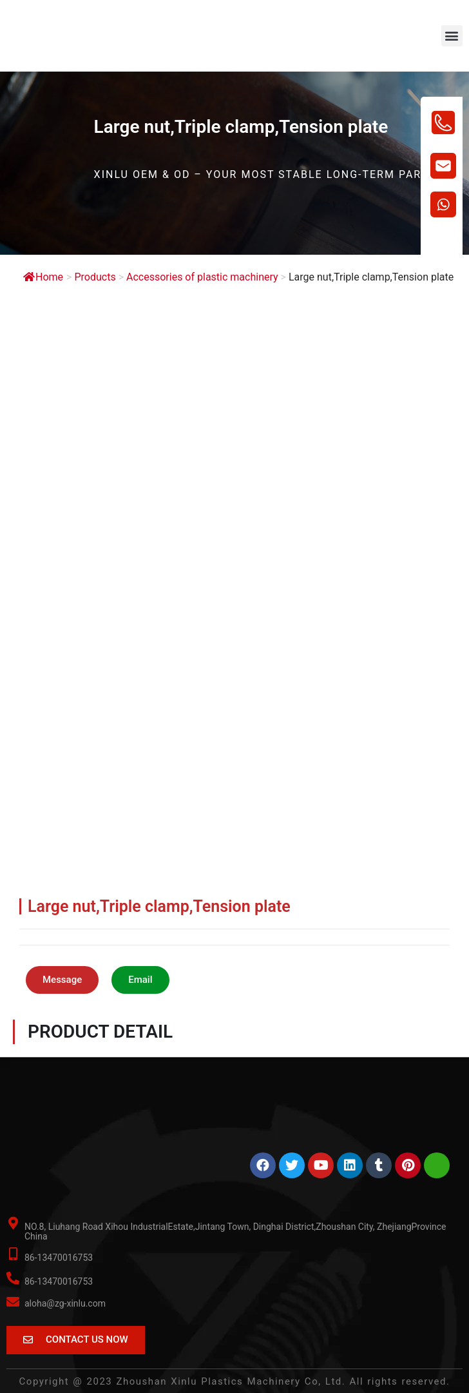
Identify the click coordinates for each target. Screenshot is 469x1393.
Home (43, 277)
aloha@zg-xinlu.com (65, 1303)
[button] (452, 35)
